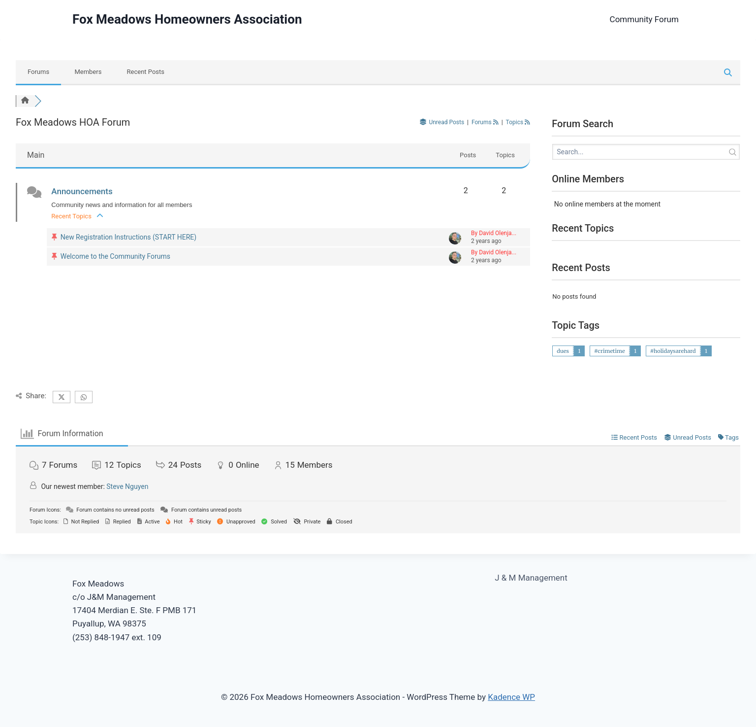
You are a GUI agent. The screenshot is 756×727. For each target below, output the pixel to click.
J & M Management (531, 578)
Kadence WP (511, 697)
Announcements (81, 191)
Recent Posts (145, 71)
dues (563, 350)
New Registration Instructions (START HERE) (128, 237)
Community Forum (644, 19)
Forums (38, 71)
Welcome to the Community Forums (115, 256)
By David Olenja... (493, 233)
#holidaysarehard (673, 350)
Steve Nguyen (127, 486)
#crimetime (609, 350)
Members (87, 71)
